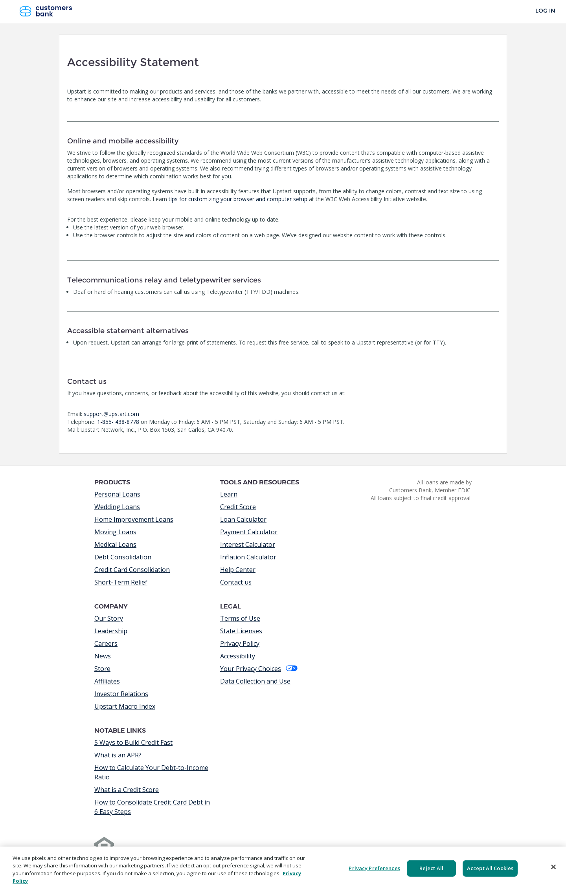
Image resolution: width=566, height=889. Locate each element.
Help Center (237, 569)
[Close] (553, 866)
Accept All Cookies (490, 868)
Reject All (431, 868)
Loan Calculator (243, 519)
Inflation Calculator (248, 557)
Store (102, 668)
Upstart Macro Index (124, 706)
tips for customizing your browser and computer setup (238, 199)
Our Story (108, 618)
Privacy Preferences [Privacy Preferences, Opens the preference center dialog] (374, 868)
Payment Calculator (248, 532)
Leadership (110, 631)
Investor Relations (121, 693)
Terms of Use (240, 618)
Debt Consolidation (122, 557)
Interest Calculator (247, 544)
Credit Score (238, 506)
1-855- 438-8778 (118, 421)
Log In (545, 10)
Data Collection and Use (255, 681)
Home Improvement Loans (133, 519)
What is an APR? (118, 755)
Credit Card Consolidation (132, 569)
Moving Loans (115, 532)
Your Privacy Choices (259, 668)
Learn (228, 494)
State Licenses (241, 631)
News (102, 656)
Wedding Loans (117, 506)
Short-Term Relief (120, 582)
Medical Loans (115, 544)
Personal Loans (117, 494)
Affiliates (107, 681)
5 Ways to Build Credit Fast (133, 742)
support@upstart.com (111, 414)
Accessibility (237, 656)
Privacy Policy (239, 643)
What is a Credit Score (126, 789)
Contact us (236, 582)
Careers (106, 643)
